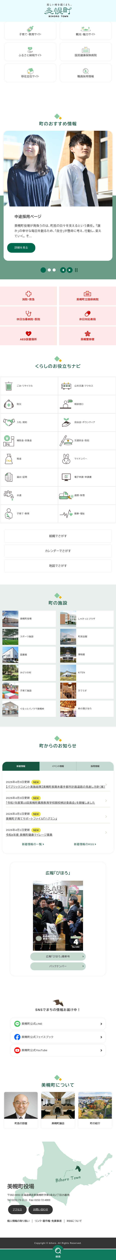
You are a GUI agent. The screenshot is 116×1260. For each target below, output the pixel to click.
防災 (11, 405)
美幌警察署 (88, 336)
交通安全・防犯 (74, 441)
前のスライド (63, 270)
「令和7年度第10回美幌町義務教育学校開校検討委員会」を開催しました (50, 803)
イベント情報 (58, 767)
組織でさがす (58, 536)
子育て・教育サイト (30, 31)
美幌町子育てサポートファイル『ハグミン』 (31, 819)
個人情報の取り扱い (18, 1221)
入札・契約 (14, 423)
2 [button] (49, 270)
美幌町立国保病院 (87, 296)
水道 (11, 496)
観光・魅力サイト (86, 31)
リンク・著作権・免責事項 (48, 1221)
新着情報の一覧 (32, 845)
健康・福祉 (72, 515)
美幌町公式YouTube (30, 1051)
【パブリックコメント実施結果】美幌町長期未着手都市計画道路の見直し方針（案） (55, 787)
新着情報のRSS (84, 845)
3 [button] (54, 270)
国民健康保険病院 (85, 52)
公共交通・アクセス (76, 387)
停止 (76, 270)
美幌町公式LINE (28, 1025)
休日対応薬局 (87, 316)
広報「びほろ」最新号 (58, 957)
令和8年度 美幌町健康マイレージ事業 (29, 835)
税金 (11, 460)
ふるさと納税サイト (30, 52)
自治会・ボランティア (77, 423)
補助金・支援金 (17, 441)
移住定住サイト (30, 73)
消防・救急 (28, 296)
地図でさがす (58, 566)
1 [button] (43, 270)
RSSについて (74, 1221)
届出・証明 (14, 478)
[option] (58, 196)
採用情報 (95, 767)
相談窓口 (71, 405)
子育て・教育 (16, 515)
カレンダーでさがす (58, 551)
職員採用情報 (85, 73)
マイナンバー (73, 460)
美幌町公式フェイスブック (33, 1038)
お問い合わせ (40, 1210)
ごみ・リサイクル (17, 387)
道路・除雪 (72, 496)
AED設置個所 (28, 336)
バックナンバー (58, 967)
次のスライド (70, 270)
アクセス (17, 1210)
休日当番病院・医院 (28, 316)
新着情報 (21, 767)
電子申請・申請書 (75, 478)
